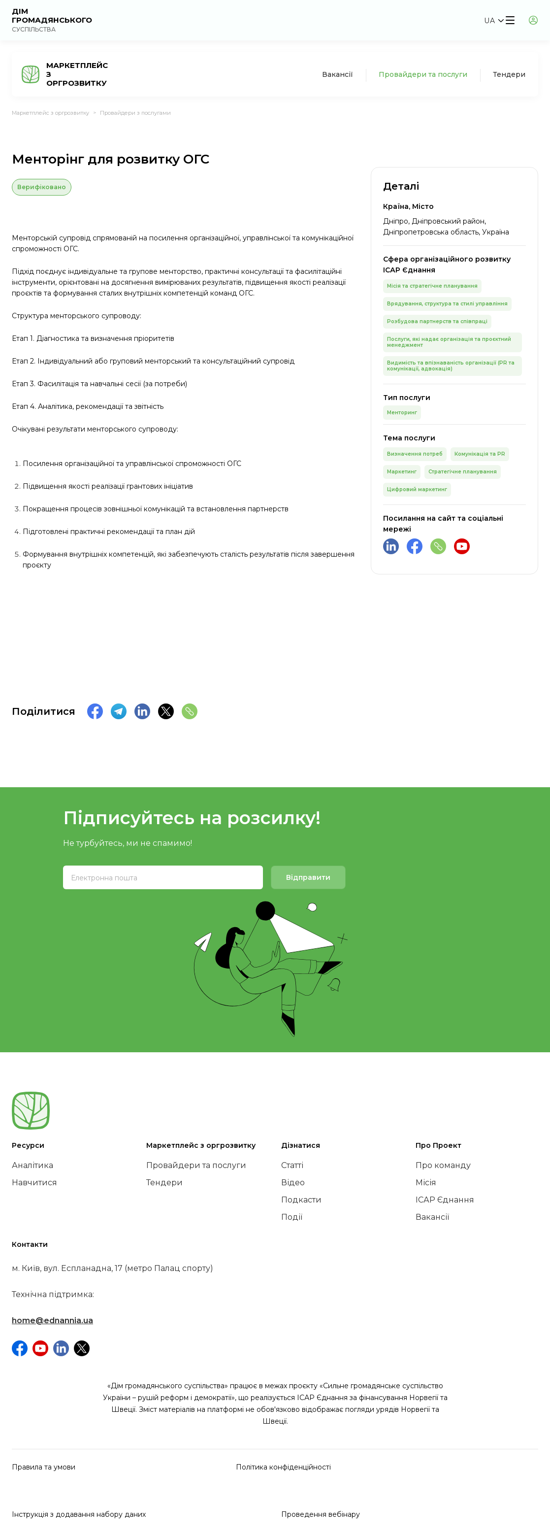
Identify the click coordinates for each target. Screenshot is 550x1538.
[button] (493, 20)
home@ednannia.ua (52, 1320)
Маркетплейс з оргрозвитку (50, 112)
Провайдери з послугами (135, 112)
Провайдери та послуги (423, 74)
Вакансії (337, 74)
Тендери (509, 74)
